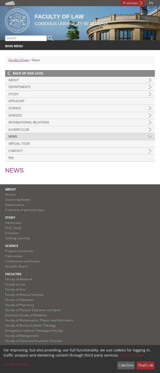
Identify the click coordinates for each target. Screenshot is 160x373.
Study (13, 94)
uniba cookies (132, 355)
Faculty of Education (19, 300)
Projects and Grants (19, 251)
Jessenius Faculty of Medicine (26, 315)
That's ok (145, 365)
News (12, 136)
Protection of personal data (24, 210)
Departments (19, 87)
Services (15, 115)
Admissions (13, 223)
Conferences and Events (22, 261)
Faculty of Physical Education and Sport (33, 310)
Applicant (16, 101)
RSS (11, 158)
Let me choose (16, 364)
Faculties (13, 274)
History (10, 194)
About (13, 80)
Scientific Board (16, 266)
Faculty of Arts (15, 289)
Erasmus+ (12, 233)
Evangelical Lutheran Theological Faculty (34, 330)
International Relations (28, 122)
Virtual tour (19, 143)
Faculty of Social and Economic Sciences (33, 341)
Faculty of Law (18, 60)
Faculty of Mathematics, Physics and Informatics (39, 320)
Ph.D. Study (13, 228)
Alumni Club (18, 129)
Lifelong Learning (17, 238)
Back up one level (28, 73)
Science (14, 108)
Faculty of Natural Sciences (24, 294)
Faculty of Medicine (19, 279)
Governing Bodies (18, 199)
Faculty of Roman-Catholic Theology (30, 325)
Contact (15, 151)
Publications (13, 256)
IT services (130, 3)
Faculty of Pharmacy (19, 305)
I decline (126, 365)
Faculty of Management (22, 335)
